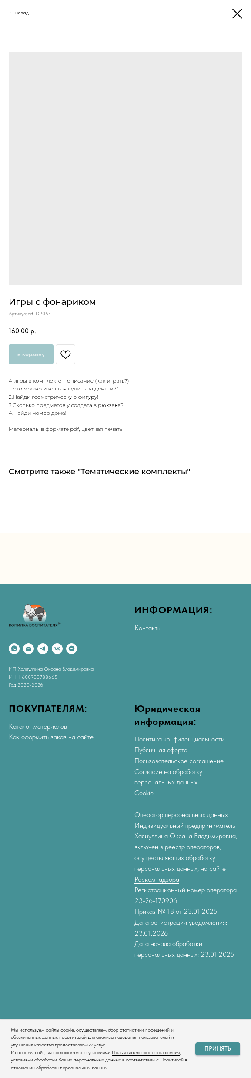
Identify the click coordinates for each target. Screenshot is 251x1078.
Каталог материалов (38, 726)
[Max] (71, 648)
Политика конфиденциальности (179, 739)
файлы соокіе (60, 1030)
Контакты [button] (147, 628)
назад (22, 13)
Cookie (144, 793)
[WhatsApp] (14, 648)
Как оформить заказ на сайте (51, 737)
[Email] (28, 648)
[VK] (57, 648)
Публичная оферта (160, 750)
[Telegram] (42, 648)
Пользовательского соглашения (146, 1052)
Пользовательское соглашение (179, 761)
